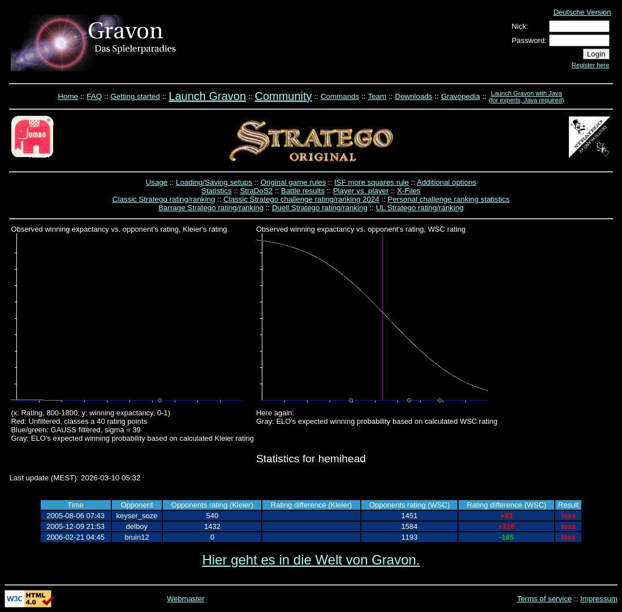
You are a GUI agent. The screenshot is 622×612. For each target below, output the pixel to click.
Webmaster (185, 598)
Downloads (414, 96)
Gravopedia (460, 96)
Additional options (446, 182)
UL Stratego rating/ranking (420, 207)
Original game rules (293, 182)
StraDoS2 (256, 190)
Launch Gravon (207, 96)
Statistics (216, 190)
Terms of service (544, 598)
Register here (591, 65)
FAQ (94, 96)
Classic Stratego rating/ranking (164, 199)
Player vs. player (361, 190)
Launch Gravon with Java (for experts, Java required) (526, 96)
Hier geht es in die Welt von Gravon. (311, 559)
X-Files (408, 190)
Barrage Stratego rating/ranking (211, 207)
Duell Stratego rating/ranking (320, 207)
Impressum (598, 598)
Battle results (303, 190)
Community (283, 96)
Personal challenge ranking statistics (449, 199)
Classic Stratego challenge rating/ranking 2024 (301, 199)
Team (377, 96)
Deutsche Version (582, 12)
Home (68, 96)
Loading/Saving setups (214, 182)
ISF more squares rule (371, 182)
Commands (340, 96)
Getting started (134, 96)
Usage (157, 182)
